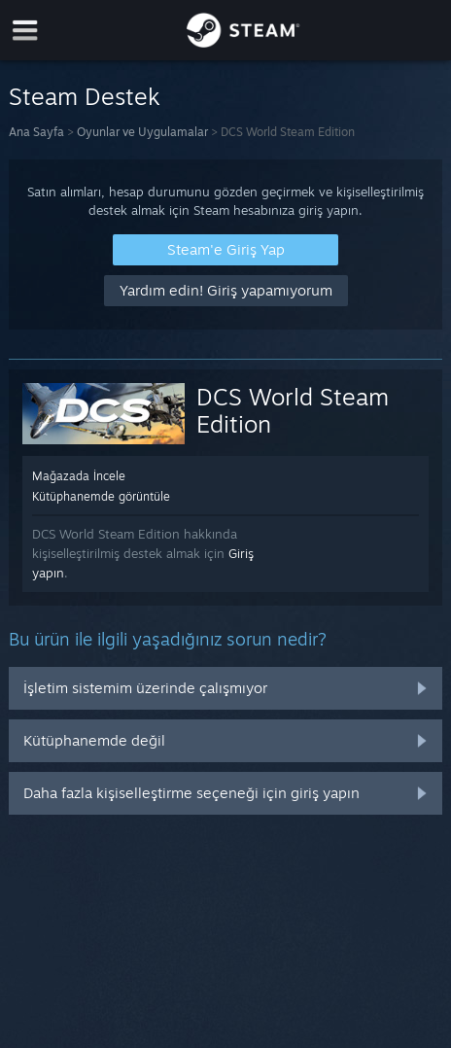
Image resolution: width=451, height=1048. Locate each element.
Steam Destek (84, 96)
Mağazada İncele (78, 476)
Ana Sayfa (36, 131)
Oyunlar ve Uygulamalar (142, 131)
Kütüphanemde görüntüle (101, 496)
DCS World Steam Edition (292, 410)
